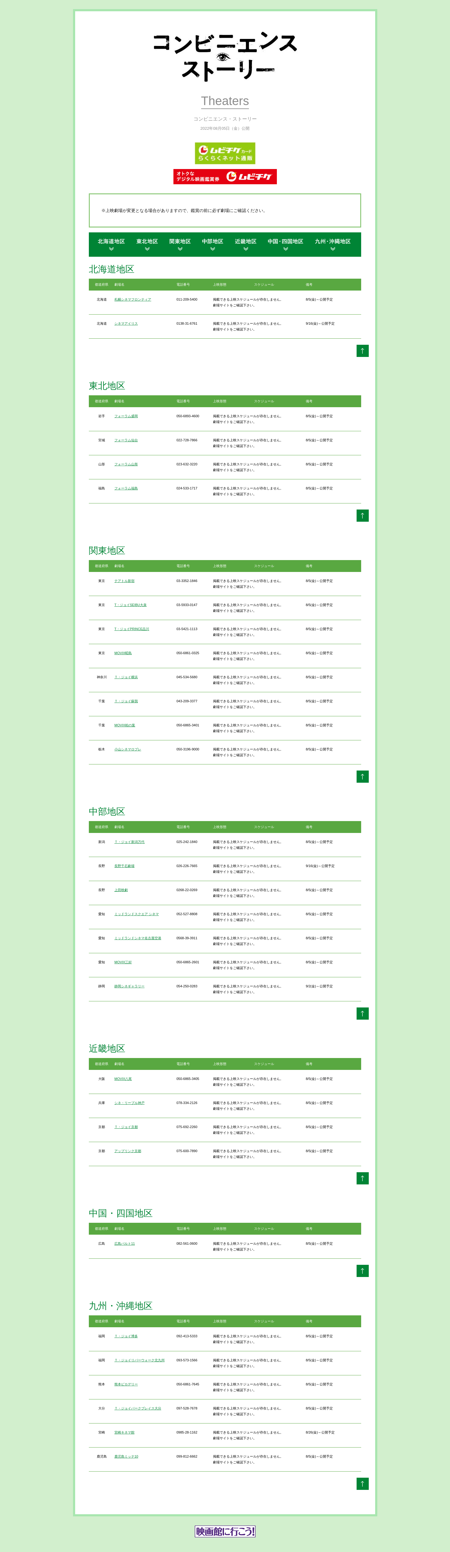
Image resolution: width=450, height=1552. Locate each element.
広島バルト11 (124, 1243)
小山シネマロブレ (127, 749)
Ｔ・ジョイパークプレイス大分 (137, 1408)
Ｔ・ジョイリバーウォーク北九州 (139, 1360)
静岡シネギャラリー (129, 986)
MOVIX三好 (123, 962)
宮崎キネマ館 (124, 1432)
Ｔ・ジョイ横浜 (126, 677)
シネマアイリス (126, 323)
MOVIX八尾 (123, 1079)
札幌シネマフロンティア (132, 299)
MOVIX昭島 (123, 653)
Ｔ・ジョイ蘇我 (126, 701)
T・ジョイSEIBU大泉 (130, 605)
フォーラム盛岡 (126, 416)
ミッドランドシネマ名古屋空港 (137, 938)
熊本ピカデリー (126, 1384)
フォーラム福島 (126, 488)
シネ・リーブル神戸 (129, 1103)
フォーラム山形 (126, 464)
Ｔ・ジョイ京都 (126, 1127)
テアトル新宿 (124, 581)
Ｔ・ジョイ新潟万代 (129, 842)
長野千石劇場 (124, 866)
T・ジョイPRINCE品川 (131, 629)
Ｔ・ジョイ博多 (126, 1336)
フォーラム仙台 (126, 440)
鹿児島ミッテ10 (126, 1456)
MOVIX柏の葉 (124, 725)
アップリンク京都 (127, 1151)
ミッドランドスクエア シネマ (136, 914)
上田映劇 (121, 890)
